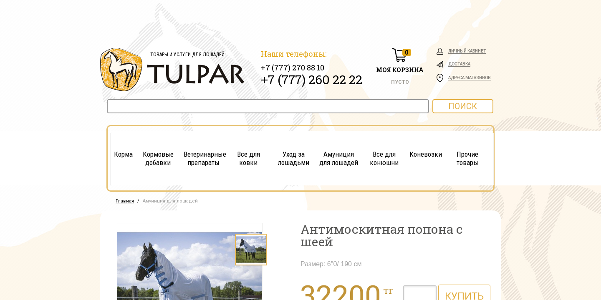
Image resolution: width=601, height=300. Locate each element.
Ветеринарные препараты (203, 158)
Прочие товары (467, 158)
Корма (123, 154)
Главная (125, 201)
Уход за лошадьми (293, 158)
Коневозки (425, 154)
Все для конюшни (384, 158)
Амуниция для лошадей (338, 158)
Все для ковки (248, 158)
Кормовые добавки (158, 158)
